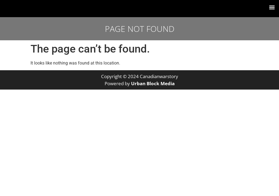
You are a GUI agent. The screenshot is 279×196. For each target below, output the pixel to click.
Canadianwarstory (159, 76)
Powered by (140, 83)
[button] (271, 7)
